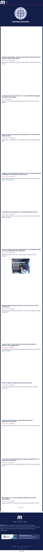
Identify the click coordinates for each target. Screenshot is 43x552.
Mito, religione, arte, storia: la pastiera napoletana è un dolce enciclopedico (19, 498)
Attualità (4, 99)
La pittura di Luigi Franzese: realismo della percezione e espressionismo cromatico (17, 421)
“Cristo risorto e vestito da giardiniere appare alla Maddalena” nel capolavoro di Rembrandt (20, 459)
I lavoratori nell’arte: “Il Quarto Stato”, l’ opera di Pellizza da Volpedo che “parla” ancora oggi (21, 96)
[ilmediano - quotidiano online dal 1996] (2, 2)
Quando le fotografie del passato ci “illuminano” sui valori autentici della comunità (21, 135)
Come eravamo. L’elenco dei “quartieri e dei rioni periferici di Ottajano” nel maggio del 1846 (19, 344)
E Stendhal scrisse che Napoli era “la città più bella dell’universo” (20, 212)
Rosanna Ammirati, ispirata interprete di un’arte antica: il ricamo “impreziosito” (20, 306)
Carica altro (21, 507)
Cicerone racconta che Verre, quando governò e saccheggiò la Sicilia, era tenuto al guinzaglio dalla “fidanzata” (21, 250)
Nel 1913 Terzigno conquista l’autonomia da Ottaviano (17, 383)
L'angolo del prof (5, 60)
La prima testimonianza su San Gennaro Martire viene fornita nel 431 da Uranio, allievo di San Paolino (21, 57)
